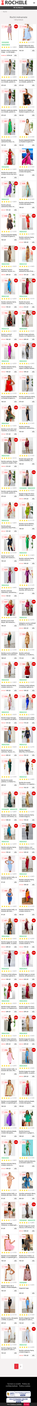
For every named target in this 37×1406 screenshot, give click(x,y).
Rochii (5, 12)
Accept (26, 1404)
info (15, 55)
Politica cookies (24, 1386)
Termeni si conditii (14, 1384)
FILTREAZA (18, 7)
